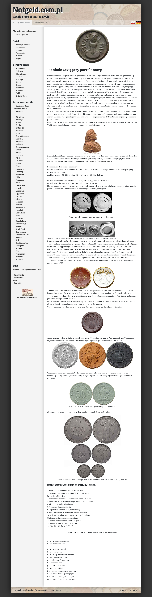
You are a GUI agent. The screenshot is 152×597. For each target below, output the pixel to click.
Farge (18, 152)
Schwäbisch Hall (22, 234)
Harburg (19, 171)
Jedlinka (19, 76)
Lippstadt (20, 193)
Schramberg (21, 232)
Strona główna (22, 34)
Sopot (18, 82)
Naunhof (19, 210)
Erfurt (18, 150)
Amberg (19, 119)
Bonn (18, 133)
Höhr (18, 177)
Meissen (19, 204)
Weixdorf (19, 256)
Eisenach (19, 141)
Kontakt (17, 283)
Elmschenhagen (22, 147)
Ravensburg (20, 223)
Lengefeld (20, 191)
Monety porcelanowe (21, 22)
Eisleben (19, 144)
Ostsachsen (20, 213)
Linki (16, 280)
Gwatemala (20, 47)
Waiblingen (20, 254)
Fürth (18, 158)
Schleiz (19, 226)
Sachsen (19, 111)
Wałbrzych (20, 87)
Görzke (19, 166)
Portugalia (20, 53)
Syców (18, 85)
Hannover (20, 174)
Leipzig (19, 188)
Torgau (19, 248)
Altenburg (20, 117)
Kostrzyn (19, 79)
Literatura (18, 277)
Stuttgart (20, 245)
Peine (18, 215)
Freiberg (19, 155)
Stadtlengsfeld (22, 243)
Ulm (17, 251)
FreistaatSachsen (20, 108)
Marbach (19, 202)
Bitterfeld (20, 128)
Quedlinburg (21, 221)
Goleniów (20, 71)
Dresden (19, 139)
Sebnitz (19, 237)
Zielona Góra (21, 96)
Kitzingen (20, 180)
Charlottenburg (22, 136)
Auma (18, 122)
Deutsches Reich (22, 106)
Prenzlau (19, 218)
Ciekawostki (19, 275)
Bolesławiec (20, 68)
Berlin (18, 125)
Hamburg (20, 169)
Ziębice (19, 93)
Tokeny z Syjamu (23, 44)
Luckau (19, 196)
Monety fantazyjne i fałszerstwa (27, 269)
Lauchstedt (20, 185)
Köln (18, 182)
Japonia (19, 50)
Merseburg (20, 207)
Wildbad (19, 259)
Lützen (19, 199)
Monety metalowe (41, 22)
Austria (19, 55)
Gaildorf (19, 160)
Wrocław (19, 90)
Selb (17, 240)
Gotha (18, 163)
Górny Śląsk (21, 74)
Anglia (18, 58)
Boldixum (20, 130)
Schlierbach (20, 229)
